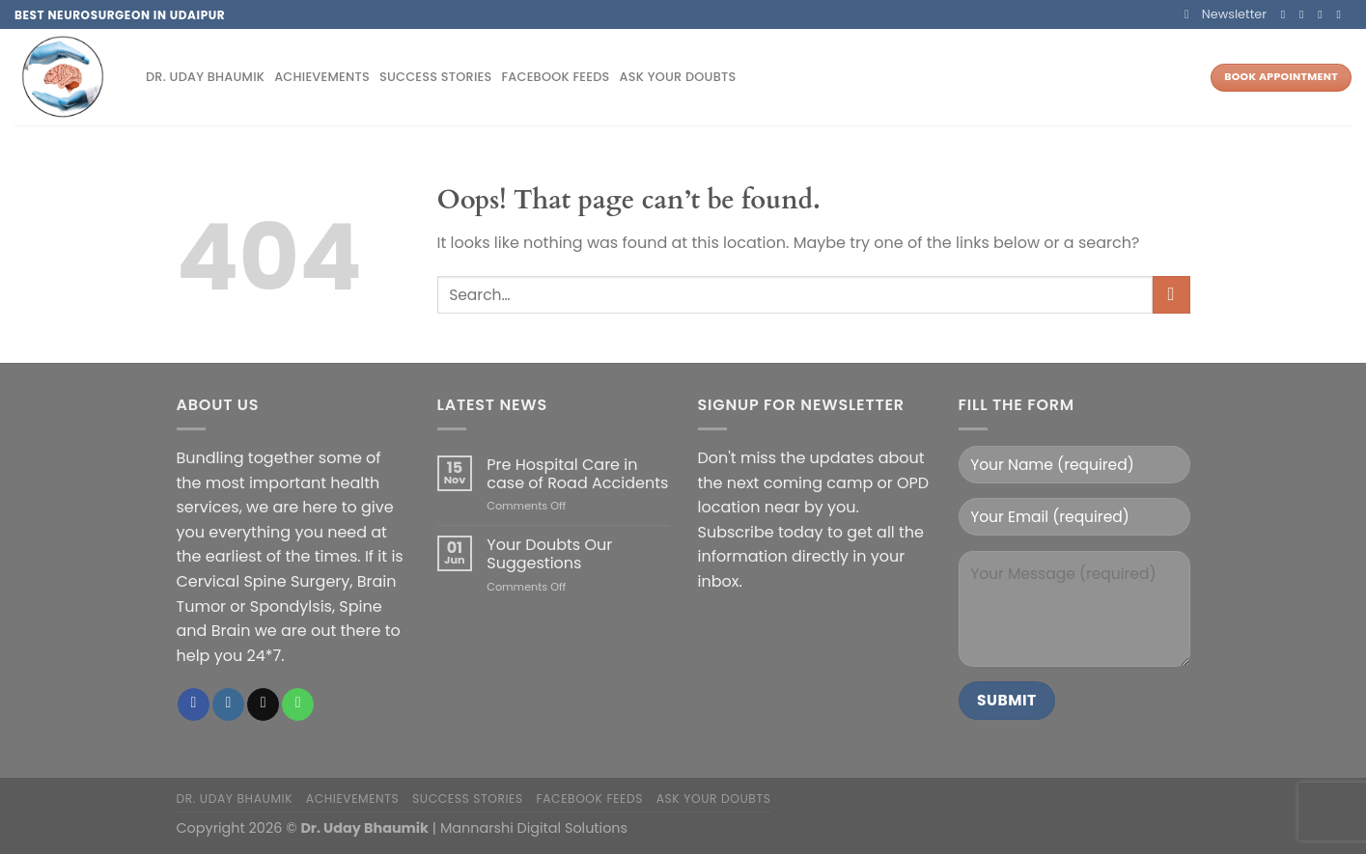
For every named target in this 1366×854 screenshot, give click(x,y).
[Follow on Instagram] (1305, 14)
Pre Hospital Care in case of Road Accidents (577, 473)
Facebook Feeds (555, 77)
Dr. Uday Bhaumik (205, 77)
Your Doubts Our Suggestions (549, 554)
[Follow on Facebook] (1287, 14)
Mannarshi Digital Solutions (533, 828)
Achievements (322, 77)
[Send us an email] (1323, 14)
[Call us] (1342, 14)
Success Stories (435, 77)
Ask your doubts (678, 77)
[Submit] (1171, 295)
